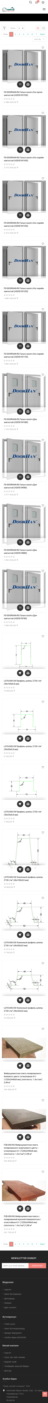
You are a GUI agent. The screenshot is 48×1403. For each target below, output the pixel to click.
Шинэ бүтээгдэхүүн (12, 1294)
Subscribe (37, 1266)
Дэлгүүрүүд (9, 1298)
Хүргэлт (7, 1289)
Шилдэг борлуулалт (13, 1333)
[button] (20, 84)
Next (42, 34)
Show (13, 28)
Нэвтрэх (7, 1303)
